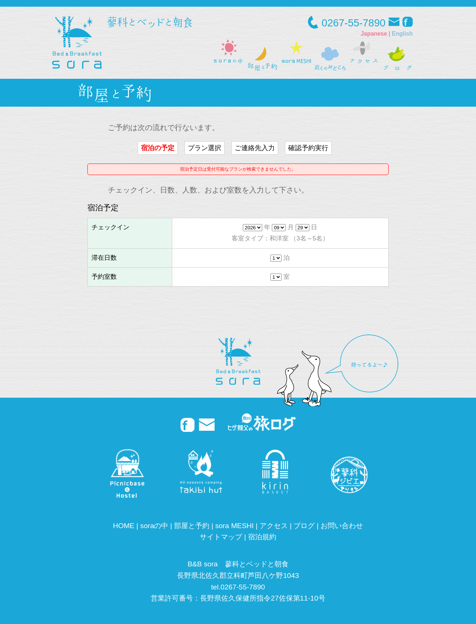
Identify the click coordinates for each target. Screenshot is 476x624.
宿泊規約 (262, 537)
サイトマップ (221, 537)
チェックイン (110, 227)
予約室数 (104, 276)
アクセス (274, 526)
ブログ (304, 526)
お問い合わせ (342, 526)
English (402, 33)
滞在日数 (104, 257)
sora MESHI (234, 526)
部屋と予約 (191, 526)
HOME (124, 526)
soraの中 (154, 526)
